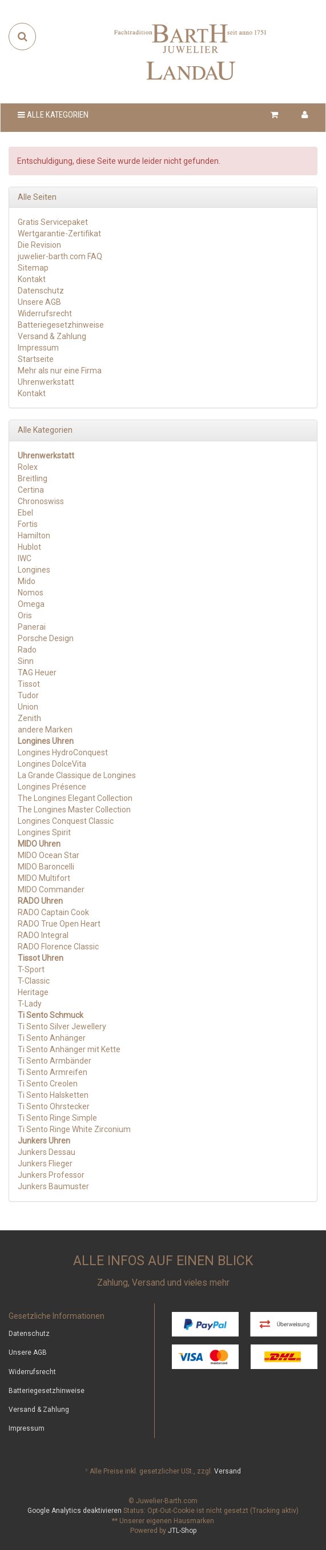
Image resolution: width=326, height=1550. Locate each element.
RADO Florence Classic (58, 946)
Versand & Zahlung (52, 336)
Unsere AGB (39, 302)
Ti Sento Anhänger (52, 1037)
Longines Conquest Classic (66, 821)
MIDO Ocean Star (48, 855)
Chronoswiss (41, 501)
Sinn (26, 661)
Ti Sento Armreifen (52, 1072)
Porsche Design (46, 638)
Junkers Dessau (46, 1152)
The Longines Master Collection (74, 809)
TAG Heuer (37, 672)
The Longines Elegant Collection (75, 798)
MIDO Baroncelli (46, 866)
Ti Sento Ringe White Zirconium (74, 1129)
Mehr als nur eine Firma (60, 370)
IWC (24, 558)
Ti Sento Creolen (48, 1083)
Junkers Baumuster (53, 1186)
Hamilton (34, 535)
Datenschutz (41, 290)
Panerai (32, 626)
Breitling (32, 478)
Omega (31, 604)
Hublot (29, 546)
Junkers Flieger (45, 1163)
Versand (227, 1471)
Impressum (38, 347)
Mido (26, 581)
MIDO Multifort (44, 878)
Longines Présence (52, 786)
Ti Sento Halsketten (53, 1095)
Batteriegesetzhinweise (61, 324)
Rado (27, 649)
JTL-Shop (182, 1531)
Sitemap (33, 267)
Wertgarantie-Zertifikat (59, 233)
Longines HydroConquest (63, 752)
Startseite (36, 359)
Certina (31, 489)
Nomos (30, 592)
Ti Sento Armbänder (54, 1060)
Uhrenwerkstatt (46, 382)
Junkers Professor (51, 1174)
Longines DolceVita (52, 763)
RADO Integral (43, 935)
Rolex (28, 467)
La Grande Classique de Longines (77, 775)
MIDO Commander (51, 889)
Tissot (29, 684)
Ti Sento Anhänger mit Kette (69, 1049)
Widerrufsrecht (45, 313)
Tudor (28, 695)
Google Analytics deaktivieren (74, 1511)
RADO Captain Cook (53, 912)
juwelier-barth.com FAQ (60, 256)
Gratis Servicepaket (53, 222)
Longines (34, 569)
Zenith (29, 718)
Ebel (25, 512)
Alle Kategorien (53, 115)
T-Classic (34, 980)
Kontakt (32, 279)
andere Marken (45, 729)
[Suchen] (22, 36)
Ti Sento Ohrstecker (54, 1106)
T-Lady (30, 1003)
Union (28, 706)
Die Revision (39, 244)
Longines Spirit (44, 832)
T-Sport (31, 969)
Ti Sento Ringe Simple (57, 1117)
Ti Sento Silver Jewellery (62, 1026)
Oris (25, 615)
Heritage (33, 992)
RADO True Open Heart (59, 923)
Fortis (28, 524)
